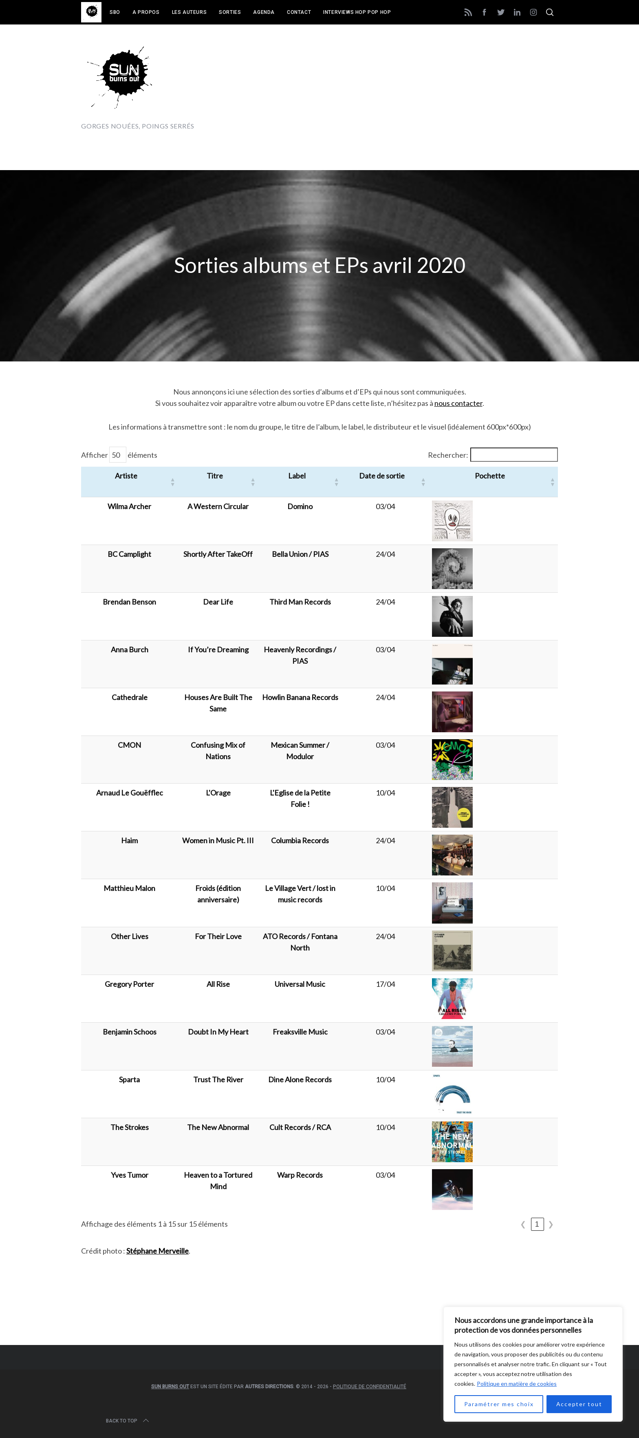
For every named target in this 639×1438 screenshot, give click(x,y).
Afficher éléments (119, 455)
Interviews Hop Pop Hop (357, 12)
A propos (146, 12)
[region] (533, 1364)
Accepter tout (579, 1403)
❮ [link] (523, 1224)
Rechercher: (448, 454)
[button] (163, 482)
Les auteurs (189, 12)
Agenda (264, 12)
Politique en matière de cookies (517, 1383)
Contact (299, 12)
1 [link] (537, 1224)
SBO (115, 12)
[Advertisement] (409, 84)
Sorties (230, 12)
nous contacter (458, 403)
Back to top (128, 1420)
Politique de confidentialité (369, 1386)
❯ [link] (551, 1224)
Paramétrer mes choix (499, 1403)
